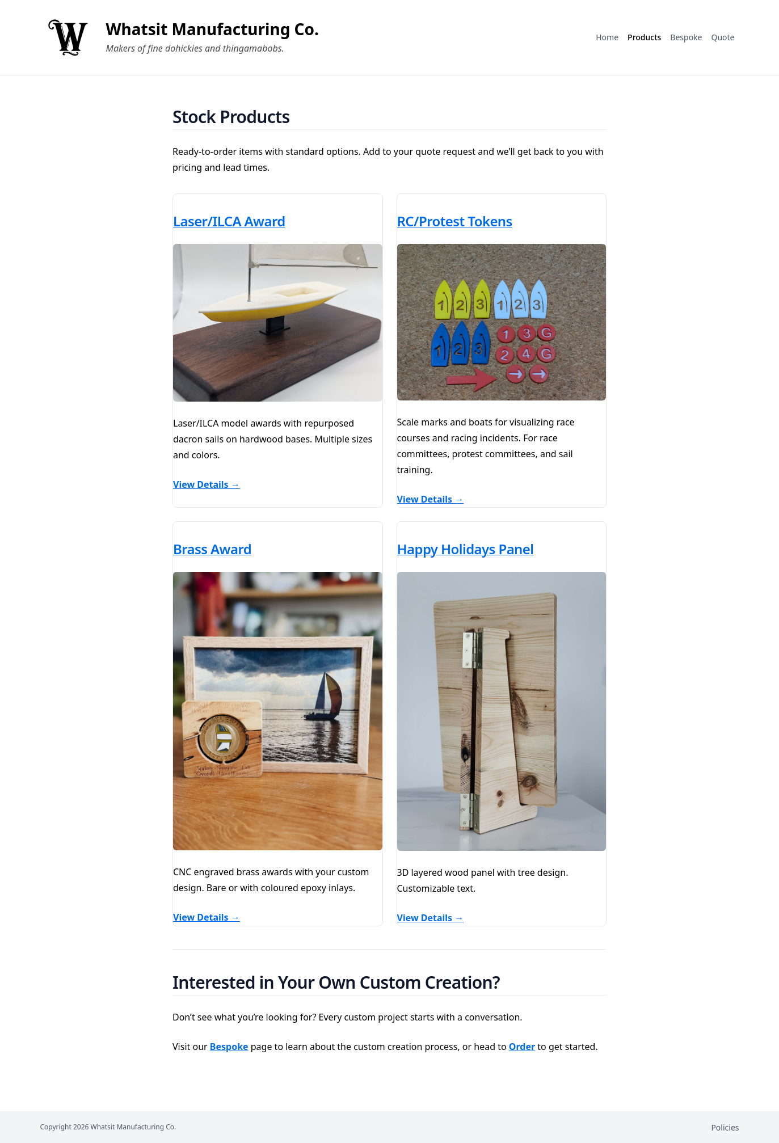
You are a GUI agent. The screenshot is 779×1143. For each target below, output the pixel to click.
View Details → (206, 484)
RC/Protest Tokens (454, 221)
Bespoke (229, 1046)
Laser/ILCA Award (229, 221)
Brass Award (212, 548)
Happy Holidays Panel (465, 548)
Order (522, 1046)
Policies (725, 1127)
